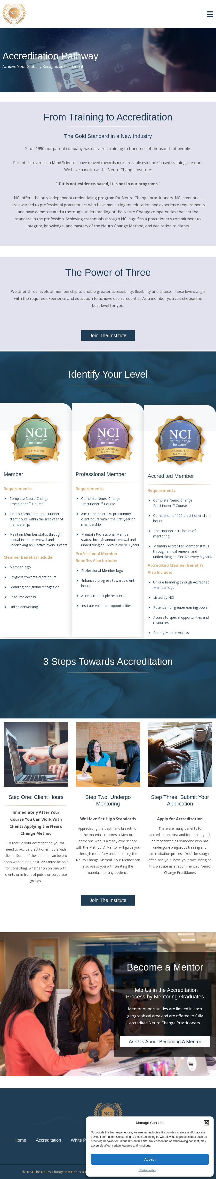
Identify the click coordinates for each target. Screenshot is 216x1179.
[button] (206, 1122)
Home (20, 1140)
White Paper (83, 1140)
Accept (149, 1159)
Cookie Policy (147, 1170)
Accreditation (48, 1140)
